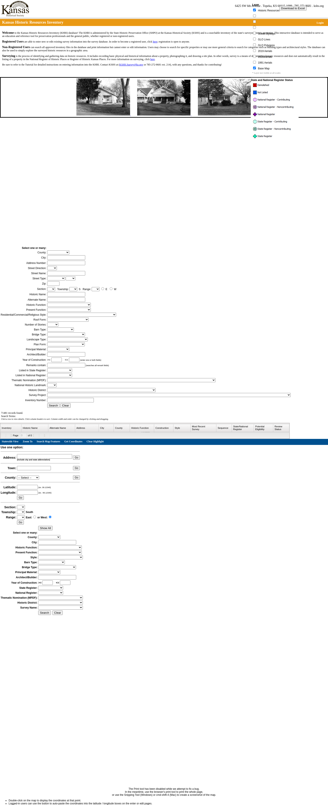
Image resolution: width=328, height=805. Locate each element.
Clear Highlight (95, 441)
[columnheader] (10, 428)
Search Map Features (48, 441)
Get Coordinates (73, 441)
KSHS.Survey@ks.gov (131, 64)
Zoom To (28, 441)
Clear (65, 405)
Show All (45, 528)
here (155, 41)
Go (76, 457)
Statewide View (10, 441)
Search (53, 405)
